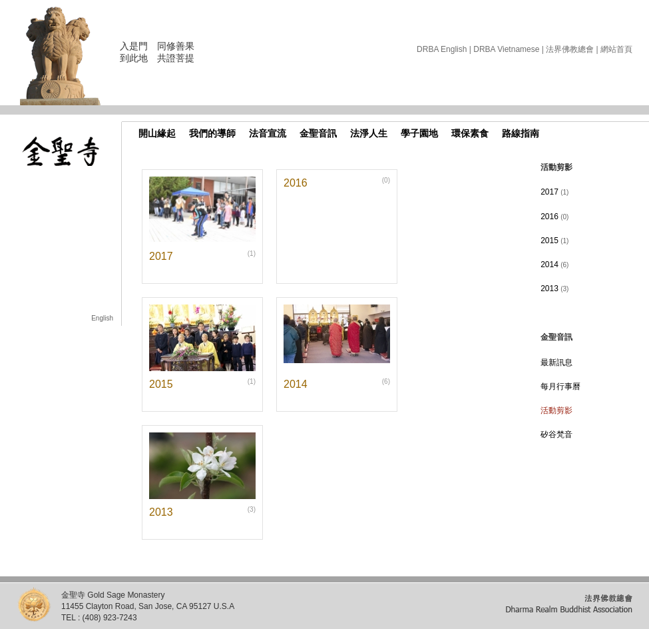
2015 (554, 240)
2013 (554, 288)
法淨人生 (368, 133)
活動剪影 (556, 410)
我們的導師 (212, 133)
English (102, 318)
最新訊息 (556, 362)
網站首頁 (616, 49)
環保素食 (470, 133)
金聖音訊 (318, 133)
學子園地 (419, 133)
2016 (554, 216)
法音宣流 (267, 133)
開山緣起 (157, 133)
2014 (554, 264)
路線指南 (520, 133)
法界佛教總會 (570, 49)
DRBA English (442, 49)
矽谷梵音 (556, 434)
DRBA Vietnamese (506, 49)
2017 (554, 192)
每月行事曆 (560, 386)
